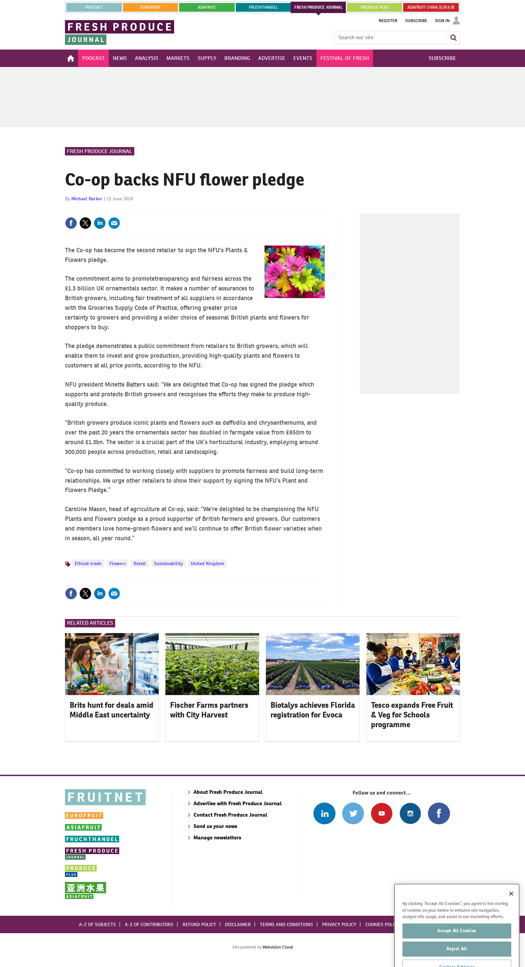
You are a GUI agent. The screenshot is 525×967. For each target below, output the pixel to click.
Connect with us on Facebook (439, 813)
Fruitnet (94, 7)
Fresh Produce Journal (99, 151)
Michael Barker (86, 199)
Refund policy (199, 924)
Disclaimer (238, 924)
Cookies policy (382, 924)
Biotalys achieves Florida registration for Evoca (313, 710)
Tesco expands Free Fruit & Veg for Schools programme (412, 715)
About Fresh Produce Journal (228, 792)
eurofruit (150, 7)
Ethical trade (88, 563)
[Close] (511, 909)
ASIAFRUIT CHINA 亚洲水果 (431, 7)
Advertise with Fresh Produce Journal (238, 803)
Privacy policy (339, 924)
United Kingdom (207, 563)
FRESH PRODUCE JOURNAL (318, 7)
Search (453, 37)
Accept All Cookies (456, 947)
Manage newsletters (217, 837)
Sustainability (168, 563)
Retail (140, 563)
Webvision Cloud (277, 947)
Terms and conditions (286, 924)
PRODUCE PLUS (374, 7)
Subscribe (416, 20)
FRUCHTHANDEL (263, 7)
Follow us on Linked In (324, 813)
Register (388, 20)
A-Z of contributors (149, 924)
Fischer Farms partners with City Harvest (209, 710)
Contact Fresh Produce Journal (230, 814)
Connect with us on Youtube (381, 813)
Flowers (117, 563)
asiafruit (207, 7)
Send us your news (215, 826)
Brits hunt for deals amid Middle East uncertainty (111, 710)
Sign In (442, 20)
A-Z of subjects (97, 924)
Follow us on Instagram (410, 813)
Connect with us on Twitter (353, 813)
